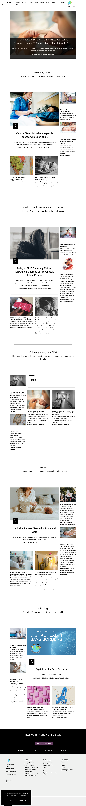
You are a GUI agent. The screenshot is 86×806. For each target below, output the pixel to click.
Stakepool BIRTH (11, 780)
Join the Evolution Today (44, 753)
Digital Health (28, 780)
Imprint (63, 776)
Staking (45, 777)
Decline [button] (10, 800)
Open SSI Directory (11, 784)
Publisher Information (67, 778)
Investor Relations (48, 771)
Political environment (30, 779)
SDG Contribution (48, 775)
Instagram (48, 760)
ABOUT (63, 2)
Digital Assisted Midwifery (50, 782)
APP (7, 775)
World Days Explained (31, 784)
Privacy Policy (65, 780)
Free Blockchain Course (31, 782)
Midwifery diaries (29, 771)
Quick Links (9, 789)
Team (63, 771)
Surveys (45, 784)
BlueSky (21, 760)
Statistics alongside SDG (31, 777)
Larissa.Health (10, 773)
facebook (64, 760)
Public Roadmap (47, 773)
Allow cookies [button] (22, 800)
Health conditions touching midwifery (30, 774)
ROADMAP (53, 2)
